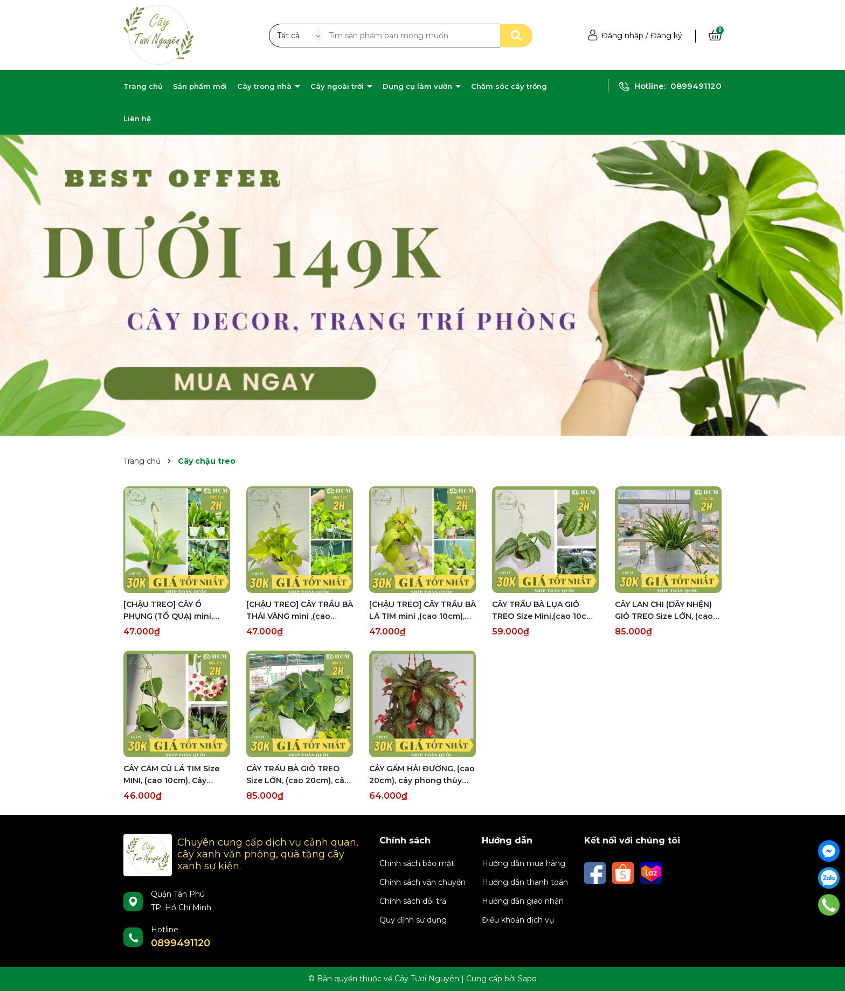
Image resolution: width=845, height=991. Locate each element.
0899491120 (696, 86)
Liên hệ (137, 118)
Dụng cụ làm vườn (418, 86)
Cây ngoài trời (338, 86)
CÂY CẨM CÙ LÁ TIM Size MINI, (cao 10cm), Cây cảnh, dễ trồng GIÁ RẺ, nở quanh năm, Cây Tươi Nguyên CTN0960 (173, 775)
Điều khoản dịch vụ (518, 920)
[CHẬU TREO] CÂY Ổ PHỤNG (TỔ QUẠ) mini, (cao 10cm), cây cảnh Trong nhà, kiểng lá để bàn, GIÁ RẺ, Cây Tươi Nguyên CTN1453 (168, 610)
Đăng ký (666, 35)
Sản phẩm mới (200, 86)
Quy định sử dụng (413, 920)
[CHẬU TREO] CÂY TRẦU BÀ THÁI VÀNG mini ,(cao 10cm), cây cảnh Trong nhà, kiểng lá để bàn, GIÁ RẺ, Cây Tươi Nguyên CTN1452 (299, 610)
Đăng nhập (622, 35)
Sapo (527, 978)
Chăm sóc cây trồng (509, 86)
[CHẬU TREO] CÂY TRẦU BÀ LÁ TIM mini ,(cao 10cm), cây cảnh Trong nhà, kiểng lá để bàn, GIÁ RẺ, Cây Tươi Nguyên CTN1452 (422, 610)
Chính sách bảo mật (416, 863)
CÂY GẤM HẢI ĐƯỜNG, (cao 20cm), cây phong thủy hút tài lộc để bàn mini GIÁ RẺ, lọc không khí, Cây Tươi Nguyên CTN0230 (422, 775)
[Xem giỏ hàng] (715, 35)
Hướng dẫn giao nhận (523, 901)
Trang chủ (143, 86)
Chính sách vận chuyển (422, 882)
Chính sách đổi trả (412, 901)
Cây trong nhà (265, 86)
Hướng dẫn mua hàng (523, 863)
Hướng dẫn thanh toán (525, 882)
